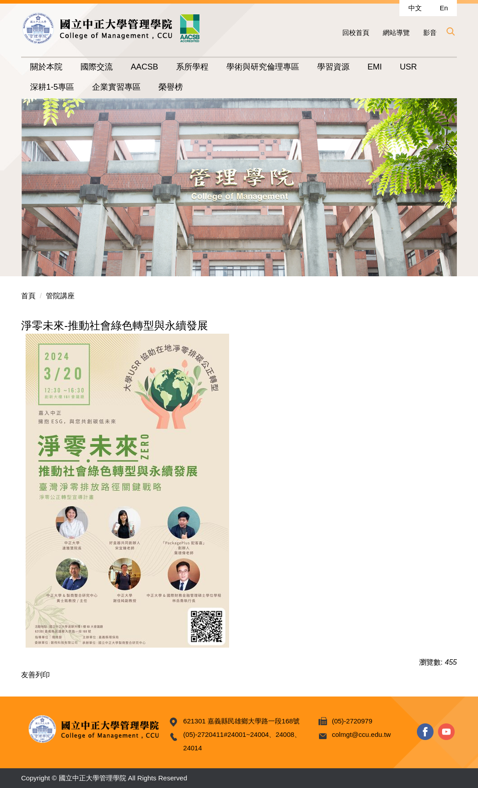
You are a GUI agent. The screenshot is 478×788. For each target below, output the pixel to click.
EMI (374, 66)
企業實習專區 (116, 87)
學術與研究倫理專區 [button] (262, 66)
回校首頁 (355, 32)
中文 (415, 8)
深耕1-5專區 (52, 87)
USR (408, 66)
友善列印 (35, 675)
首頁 (28, 296)
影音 (430, 32)
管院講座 (60, 296)
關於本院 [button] (46, 66)
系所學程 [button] (192, 66)
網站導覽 (396, 32)
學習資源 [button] (333, 66)
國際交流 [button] (96, 66)
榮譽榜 (171, 87)
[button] (450, 31)
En (444, 8)
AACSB (144, 66)
